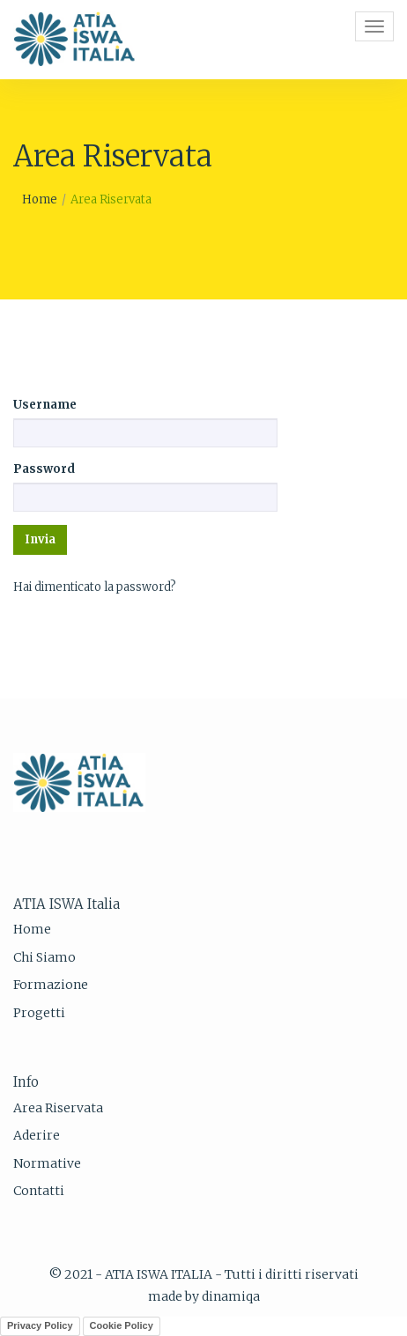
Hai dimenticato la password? (94, 586)
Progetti (39, 1013)
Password (44, 468)
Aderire (36, 1135)
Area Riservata (58, 1108)
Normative (47, 1163)
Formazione (50, 985)
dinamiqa (231, 1296)
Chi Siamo (44, 957)
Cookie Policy (121, 1325)
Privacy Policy (40, 1325)
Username (45, 404)
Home (39, 199)
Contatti (38, 1191)
